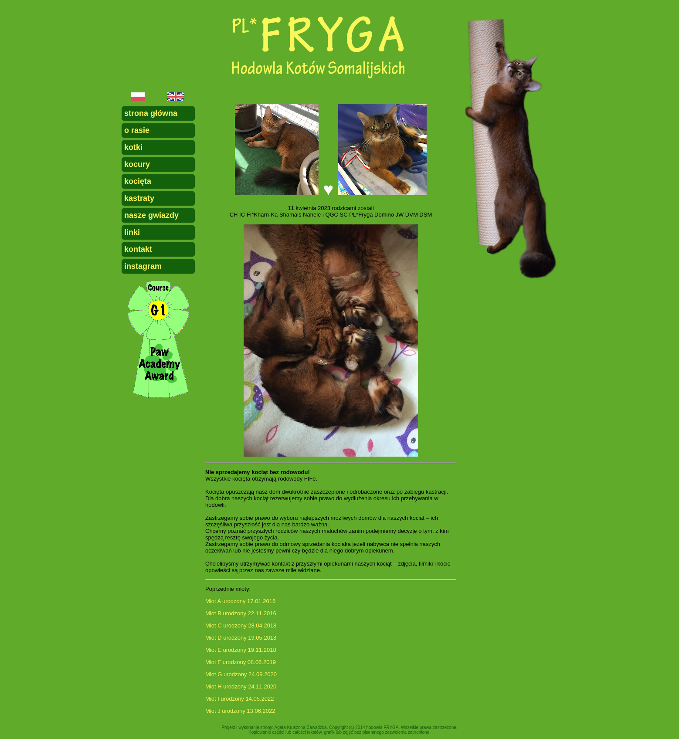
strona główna (150, 113)
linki (132, 232)
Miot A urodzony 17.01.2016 (240, 601)
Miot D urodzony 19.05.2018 (240, 637)
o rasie (136, 130)
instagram (143, 266)
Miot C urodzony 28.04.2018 (240, 625)
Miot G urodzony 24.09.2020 (241, 674)
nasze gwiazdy (151, 215)
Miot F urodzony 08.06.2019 (240, 662)
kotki (133, 147)
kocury (137, 164)
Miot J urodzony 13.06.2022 (240, 711)
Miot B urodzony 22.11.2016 (240, 613)
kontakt (138, 249)
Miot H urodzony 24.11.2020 (240, 686)
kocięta (137, 181)
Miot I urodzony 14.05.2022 (239, 698)
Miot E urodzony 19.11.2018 (240, 650)
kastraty (139, 198)
